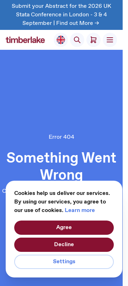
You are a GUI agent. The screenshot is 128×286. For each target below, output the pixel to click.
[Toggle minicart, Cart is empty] (93, 40)
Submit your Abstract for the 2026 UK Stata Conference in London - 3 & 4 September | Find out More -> (61, 14)
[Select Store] (61, 40)
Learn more (80, 210)
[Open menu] (110, 40)
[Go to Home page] (25, 40)
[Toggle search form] (77, 40)
